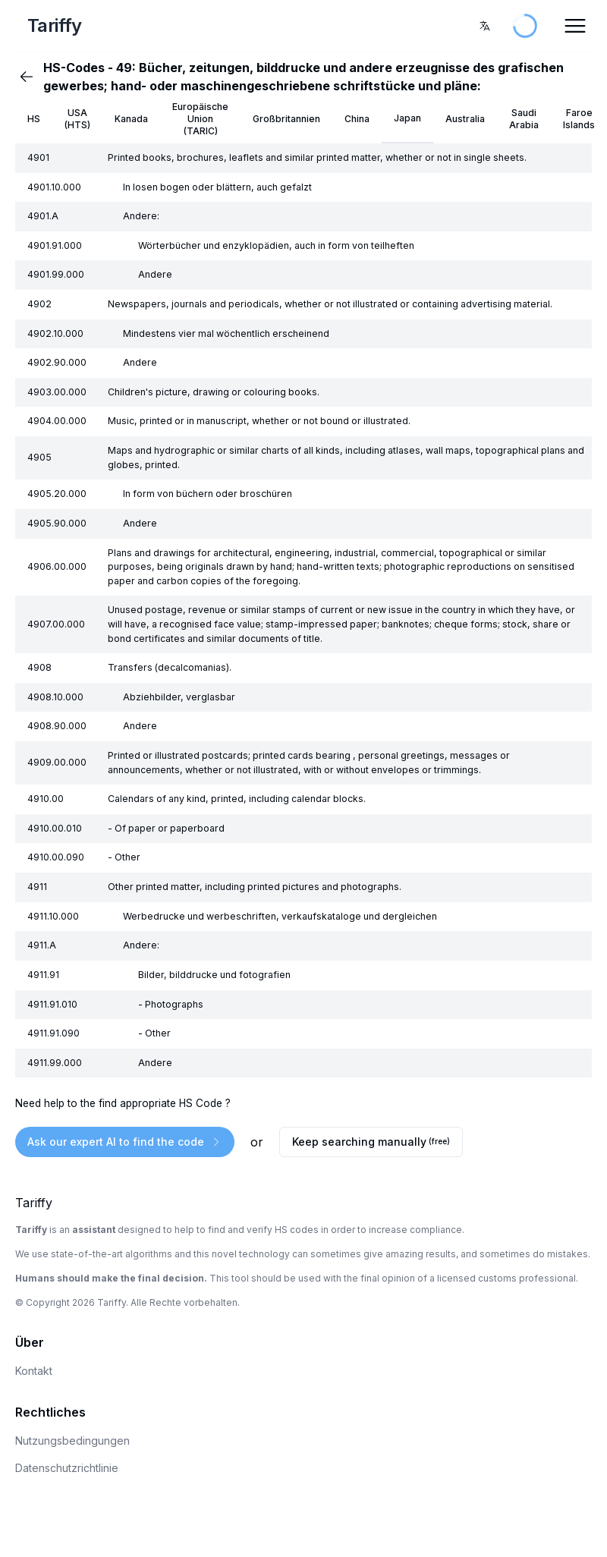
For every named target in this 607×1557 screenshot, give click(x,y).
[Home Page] (113, 26)
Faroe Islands (579, 119)
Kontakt (33, 1370)
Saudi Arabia (524, 119)
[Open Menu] (575, 25)
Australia (465, 118)
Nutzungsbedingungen (72, 1440)
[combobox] (485, 26)
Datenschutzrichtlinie (66, 1467)
